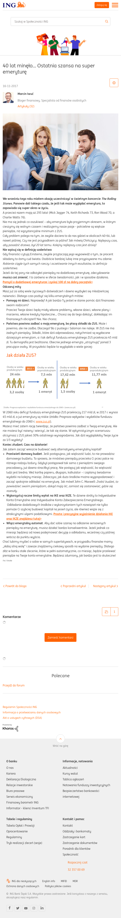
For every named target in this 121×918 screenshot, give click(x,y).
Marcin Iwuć (26, 94)
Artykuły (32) (26, 106)
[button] (106, 611)
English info (48, 881)
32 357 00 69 (76, 869)
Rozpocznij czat (77, 862)
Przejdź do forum (14, 685)
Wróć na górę (60, 745)
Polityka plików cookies (58, 886)
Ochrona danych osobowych (22, 886)
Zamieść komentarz (60, 637)
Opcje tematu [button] (114, 82)
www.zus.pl (43, 421)
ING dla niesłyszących (24, 881)
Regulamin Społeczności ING (20, 707)
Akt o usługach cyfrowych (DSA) (22, 717)
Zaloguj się (102, 5)
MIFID (64, 881)
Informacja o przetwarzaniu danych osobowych (32, 712)
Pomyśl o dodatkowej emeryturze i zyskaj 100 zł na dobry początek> (48, 282)
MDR (75, 881)
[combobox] (60, 21)
